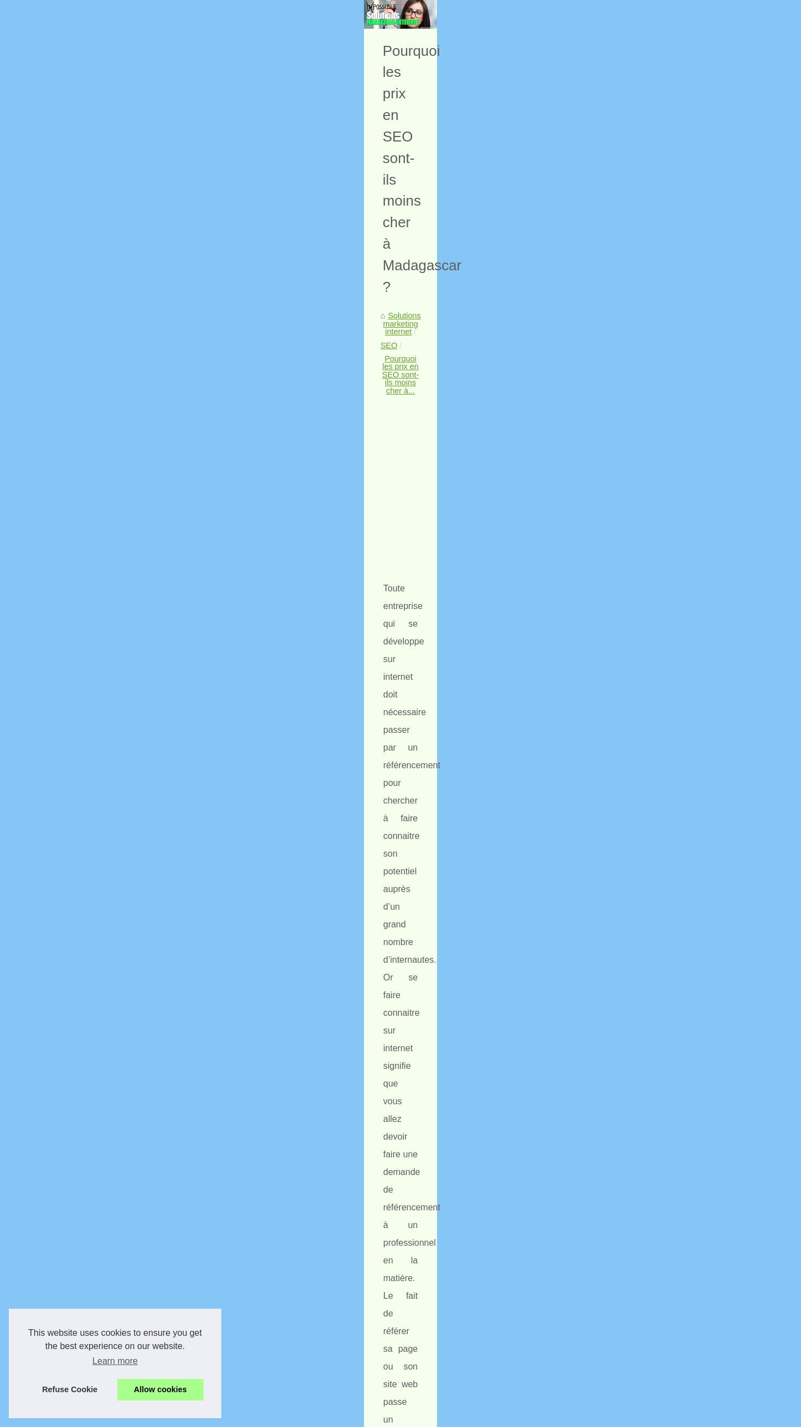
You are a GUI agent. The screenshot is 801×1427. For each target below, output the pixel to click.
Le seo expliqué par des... (626, 638)
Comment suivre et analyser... (632, 589)
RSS (337, 1415)
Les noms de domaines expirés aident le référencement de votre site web (168, 1171)
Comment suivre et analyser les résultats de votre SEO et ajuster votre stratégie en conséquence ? (314, 1235)
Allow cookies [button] (160, 1389)
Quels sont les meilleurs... (626, 614)
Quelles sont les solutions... (628, 438)
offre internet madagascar (311, 699)
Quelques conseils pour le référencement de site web (237, 1361)
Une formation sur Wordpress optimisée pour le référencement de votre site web (284, 1342)
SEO (196, 373)
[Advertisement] (317, 463)
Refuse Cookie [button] (69, 1389)
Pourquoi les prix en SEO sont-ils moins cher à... (300, 373)
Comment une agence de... (628, 389)
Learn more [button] (115, 1361)
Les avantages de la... (619, 414)
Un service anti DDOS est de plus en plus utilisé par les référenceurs (467, 1171)
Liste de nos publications (624, 297)
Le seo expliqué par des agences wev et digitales (230, 1285)
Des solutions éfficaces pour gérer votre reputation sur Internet (253, 1380)
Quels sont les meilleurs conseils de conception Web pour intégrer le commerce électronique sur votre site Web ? (313, 1263)
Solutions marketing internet (128, 373)
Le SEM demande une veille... (633, 538)
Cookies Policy (300, 1415)
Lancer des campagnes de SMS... (640, 489)
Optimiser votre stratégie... (627, 338)
